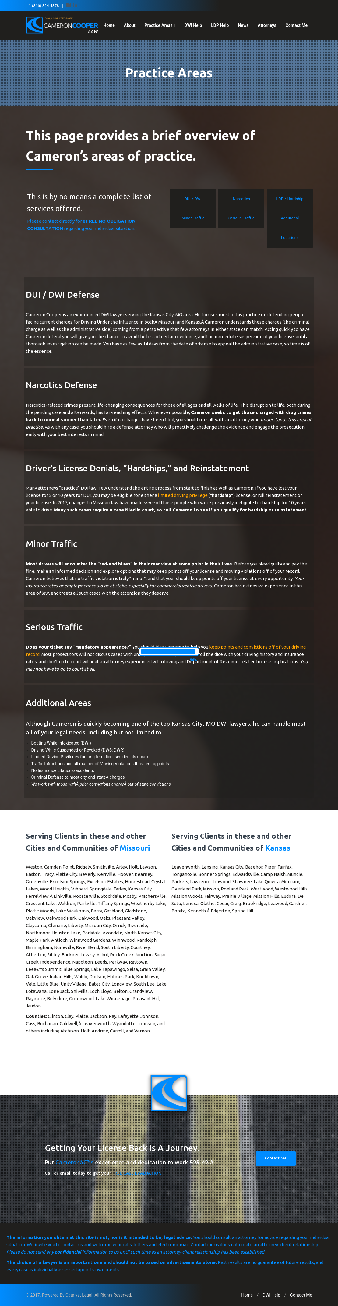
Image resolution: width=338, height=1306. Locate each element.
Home (108, 25)
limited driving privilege (183, 495)
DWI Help (193, 25)
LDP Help (220, 25)
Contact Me (297, 25)
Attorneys (267, 25)
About (130, 25)
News (243, 25)
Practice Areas (160, 25)
